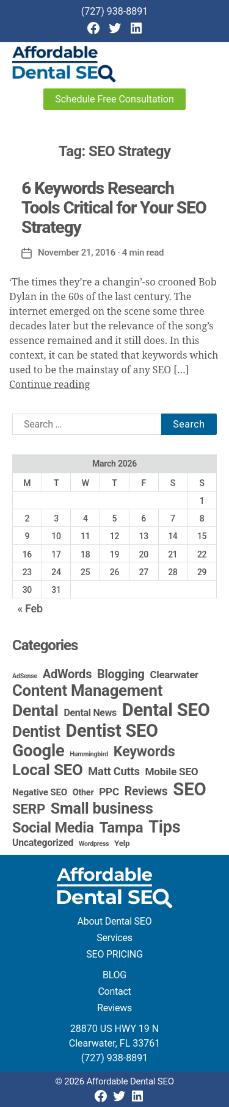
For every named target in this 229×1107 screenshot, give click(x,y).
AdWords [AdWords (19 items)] (67, 674)
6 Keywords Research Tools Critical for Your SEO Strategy (113, 207)
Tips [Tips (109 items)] (164, 827)
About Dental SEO (115, 921)
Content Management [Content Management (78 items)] (87, 690)
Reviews (114, 1008)
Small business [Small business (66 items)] (102, 808)
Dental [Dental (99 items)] (35, 710)
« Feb (30, 608)
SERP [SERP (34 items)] (28, 809)
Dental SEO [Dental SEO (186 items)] (166, 710)
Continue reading (49, 385)
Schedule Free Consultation (114, 99)
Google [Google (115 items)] (38, 751)
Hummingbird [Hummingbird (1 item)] (89, 754)
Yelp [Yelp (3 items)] (121, 843)
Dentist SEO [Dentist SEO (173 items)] (111, 730)
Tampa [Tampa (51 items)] (121, 827)
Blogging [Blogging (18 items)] (121, 674)
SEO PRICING (114, 954)
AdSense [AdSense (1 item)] (24, 676)
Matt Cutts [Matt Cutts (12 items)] (113, 771)
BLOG (114, 975)
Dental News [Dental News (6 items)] (90, 712)
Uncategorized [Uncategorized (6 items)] (42, 842)
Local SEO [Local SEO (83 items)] (47, 770)
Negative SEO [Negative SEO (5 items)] (39, 792)
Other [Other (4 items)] (83, 792)
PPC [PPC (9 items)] (109, 792)
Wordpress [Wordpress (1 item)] (94, 844)
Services (114, 938)
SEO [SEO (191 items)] (189, 789)
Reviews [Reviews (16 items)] (146, 791)
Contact (114, 991)
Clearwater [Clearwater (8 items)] (174, 674)
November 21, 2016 (76, 252)
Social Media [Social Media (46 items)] (53, 827)
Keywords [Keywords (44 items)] (144, 751)
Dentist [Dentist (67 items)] (36, 731)
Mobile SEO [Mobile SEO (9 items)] (171, 771)
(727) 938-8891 (114, 11)
